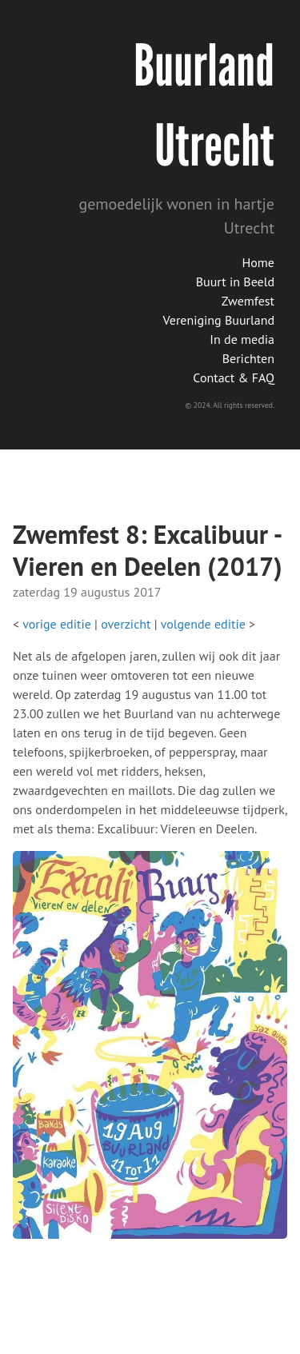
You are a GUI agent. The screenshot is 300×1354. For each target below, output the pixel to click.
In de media (242, 339)
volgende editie (203, 624)
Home (258, 262)
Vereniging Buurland (218, 320)
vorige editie (56, 624)
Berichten (248, 358)
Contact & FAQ (233, 377)
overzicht (125, 624)
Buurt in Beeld (235, 282)
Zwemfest (248, 301)
